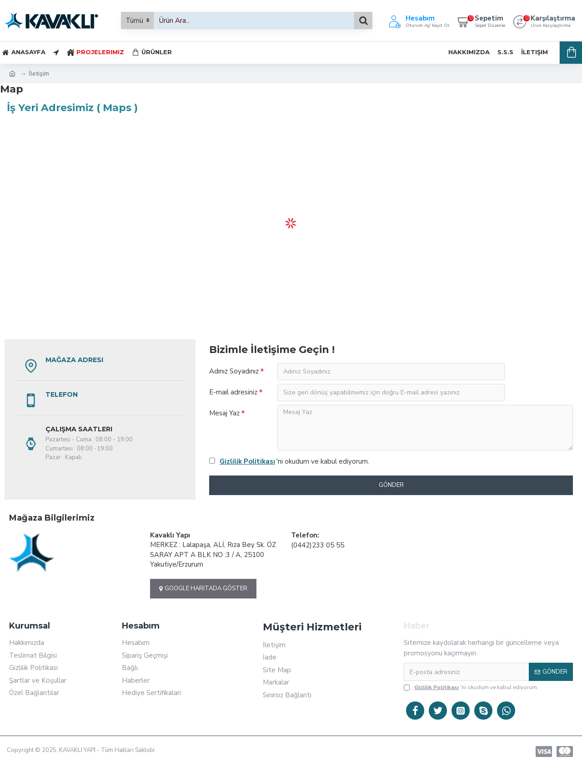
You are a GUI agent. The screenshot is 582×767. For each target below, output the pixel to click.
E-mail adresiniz (233, 392)
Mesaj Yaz (224, 413)
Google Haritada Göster (203, 588)
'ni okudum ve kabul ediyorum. (289, 461)
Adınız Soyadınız (234, 371)
